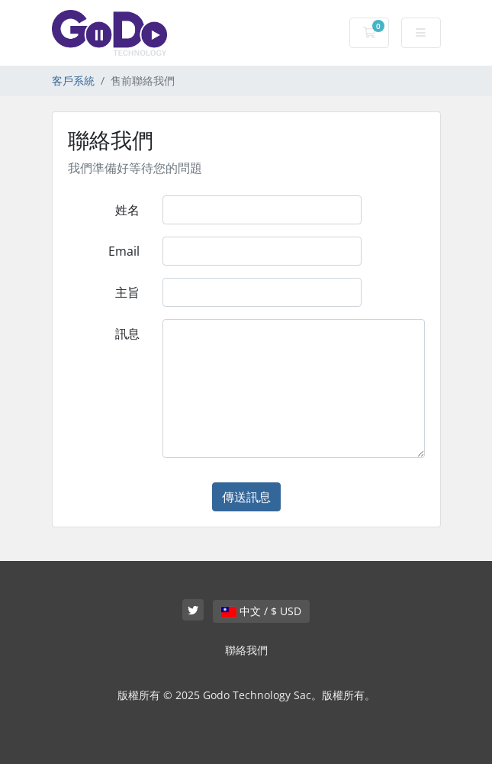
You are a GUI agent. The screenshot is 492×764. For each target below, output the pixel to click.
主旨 (127, 292)
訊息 (127, 333)
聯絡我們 (246, 650)
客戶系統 (73, 80)
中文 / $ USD (261, 611)
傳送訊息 (246, 496)
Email (124, 251)
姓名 (127, 209)
